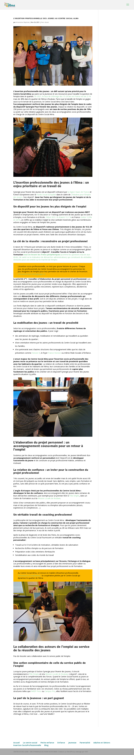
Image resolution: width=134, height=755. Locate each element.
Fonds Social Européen (46, 194)
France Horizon (54, 353)
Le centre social (30, 742)
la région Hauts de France (78, 192)
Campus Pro (50, 691)
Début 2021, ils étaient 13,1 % (58, 217)
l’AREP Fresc (36, 691)
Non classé (45, 22)
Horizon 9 (36, 353)
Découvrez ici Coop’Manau (29, 575)
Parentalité (85, 742)
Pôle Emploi (74, 495)
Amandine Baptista (22, 22)
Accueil (16, 742)
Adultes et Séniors (101, 742)
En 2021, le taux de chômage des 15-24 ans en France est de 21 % (62, 96)
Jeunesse (72, 742)
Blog (46, 745)
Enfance (61, 742)
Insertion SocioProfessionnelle (27, 745)
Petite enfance (47, 742)
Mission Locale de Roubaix (49, 498)
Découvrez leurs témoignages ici (31, 274)
